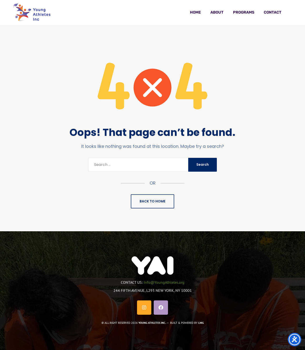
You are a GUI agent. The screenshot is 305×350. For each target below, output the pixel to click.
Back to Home (152, 201)
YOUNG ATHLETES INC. (152, 322)
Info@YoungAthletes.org (164, 282)
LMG (201, 322)
